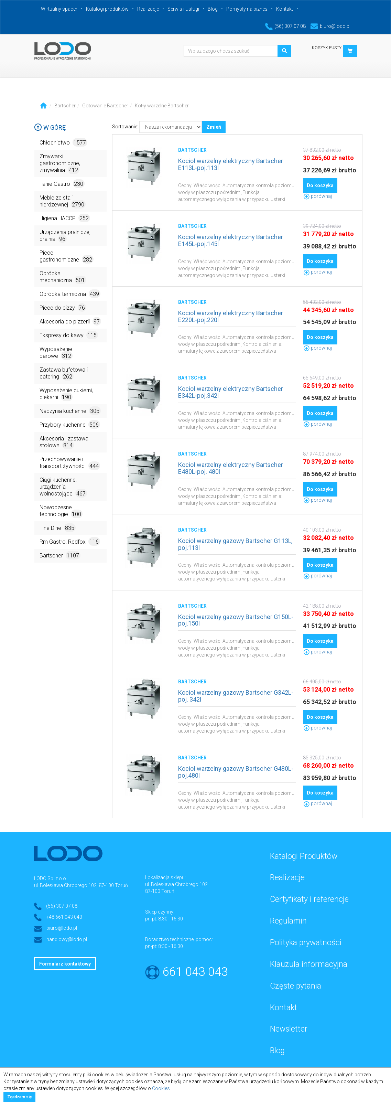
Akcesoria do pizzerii (70, 321)
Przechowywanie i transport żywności (70, 463)
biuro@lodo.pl (330, 26)
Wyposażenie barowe (56, 353)
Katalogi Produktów (303, 856)
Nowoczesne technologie (61, 511)
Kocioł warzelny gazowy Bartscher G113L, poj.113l (235, 544)
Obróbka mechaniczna (63, 277)
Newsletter (288, 1029)
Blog (213, 9)
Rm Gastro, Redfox (70, 541)
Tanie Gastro (62, 183)
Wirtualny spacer (59, 9)
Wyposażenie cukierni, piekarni (66, 394)
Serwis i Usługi (183, 9)
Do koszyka (320, 185)
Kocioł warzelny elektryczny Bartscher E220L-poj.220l (230, 316)
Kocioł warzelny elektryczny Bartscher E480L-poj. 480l (230, 468)
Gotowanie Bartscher (105, 105)
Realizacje (148, 9)
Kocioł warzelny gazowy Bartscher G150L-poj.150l (235, 620)
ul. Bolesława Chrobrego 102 (176, 884)
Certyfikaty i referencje (309, 899)
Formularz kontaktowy (65, 964)
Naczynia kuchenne (70, 410)
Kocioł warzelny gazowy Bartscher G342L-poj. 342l (235, 696)
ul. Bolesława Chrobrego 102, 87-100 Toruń (81, 885)
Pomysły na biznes (247, 9)
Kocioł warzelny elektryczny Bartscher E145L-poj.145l (230, 240)
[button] (350, 51)
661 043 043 (195, 972)
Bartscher (65, 105)
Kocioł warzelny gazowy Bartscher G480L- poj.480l (235, 772)
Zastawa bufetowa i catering (64, 373)
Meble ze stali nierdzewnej (63, 201)
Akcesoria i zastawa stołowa (64, 442)
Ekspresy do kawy (69, 335)
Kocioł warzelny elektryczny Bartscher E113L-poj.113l (230, 164)
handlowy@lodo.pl (66, 939)
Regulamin (288, 921)
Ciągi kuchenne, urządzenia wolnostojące (63, 487)
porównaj (317, 196)
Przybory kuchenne (70, 424)
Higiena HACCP (65, 218)
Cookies (161, 1088)
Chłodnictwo (63, 142)
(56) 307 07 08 (285, 26)
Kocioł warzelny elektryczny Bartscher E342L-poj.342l (230, 392)
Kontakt (284, 9)
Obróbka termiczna (70, 293)
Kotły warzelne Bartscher (162, 105)
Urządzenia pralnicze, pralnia (65, 236)
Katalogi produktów (107, 9)
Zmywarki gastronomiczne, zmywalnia (60, 163)
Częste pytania (295, 986)
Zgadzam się (19, 1097)
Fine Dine (58, 527)
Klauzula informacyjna (308, 964)
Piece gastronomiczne (67, 256)
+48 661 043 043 (64, 917)
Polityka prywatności (305, 942)
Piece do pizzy (63, 307)
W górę (50, 127)
